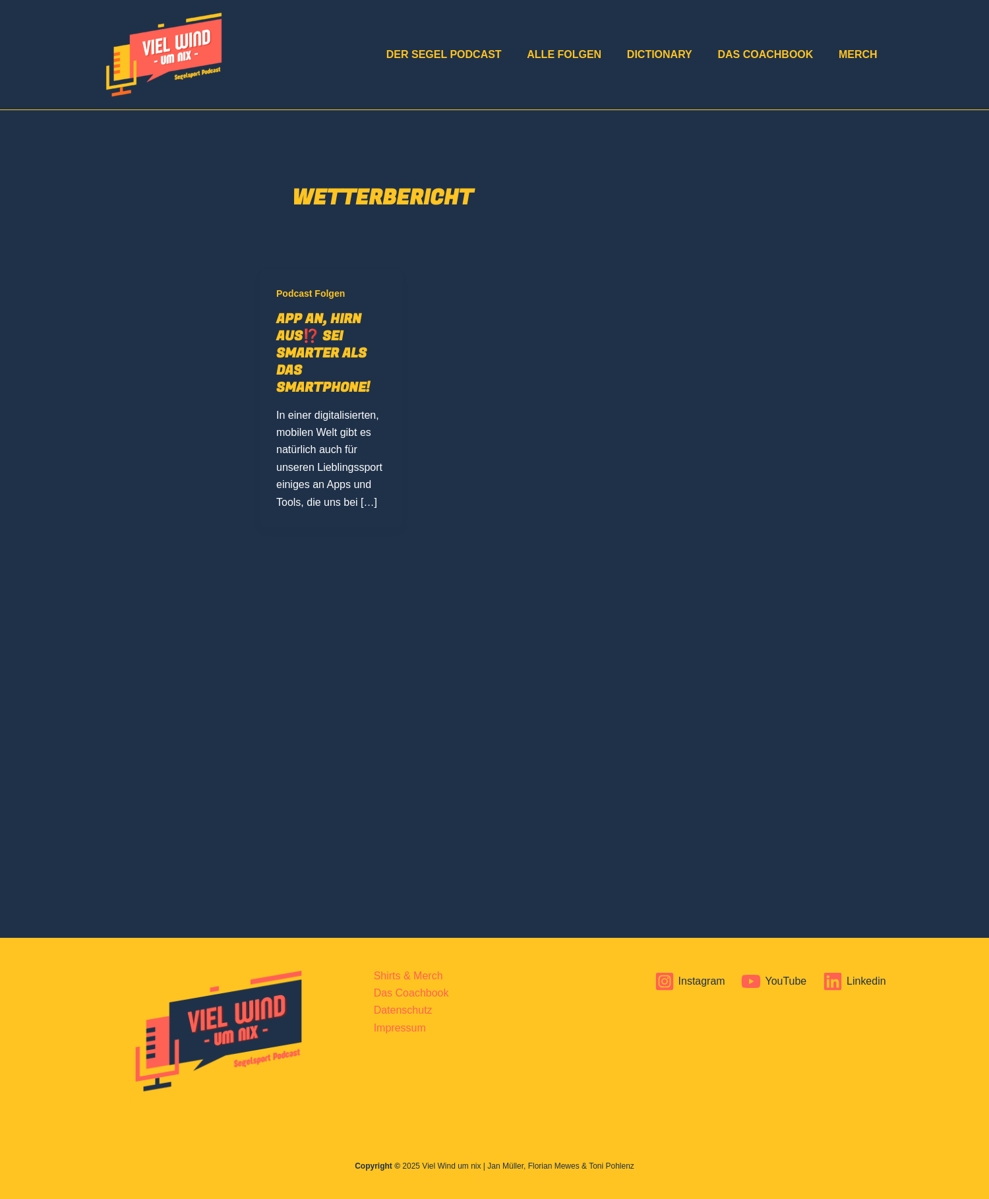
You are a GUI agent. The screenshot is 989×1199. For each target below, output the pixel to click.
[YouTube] (774, 981)
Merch (860, 54)
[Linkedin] (854, 981)
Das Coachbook (772, 54)
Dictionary (670, 54)
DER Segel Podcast (464, 54)
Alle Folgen (580, 54)
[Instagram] (689, 981)
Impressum (400, 1027)
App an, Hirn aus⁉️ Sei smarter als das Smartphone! (323, 353)
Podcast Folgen (310, 293)
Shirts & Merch (408, 975)
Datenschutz (403, 1010)
